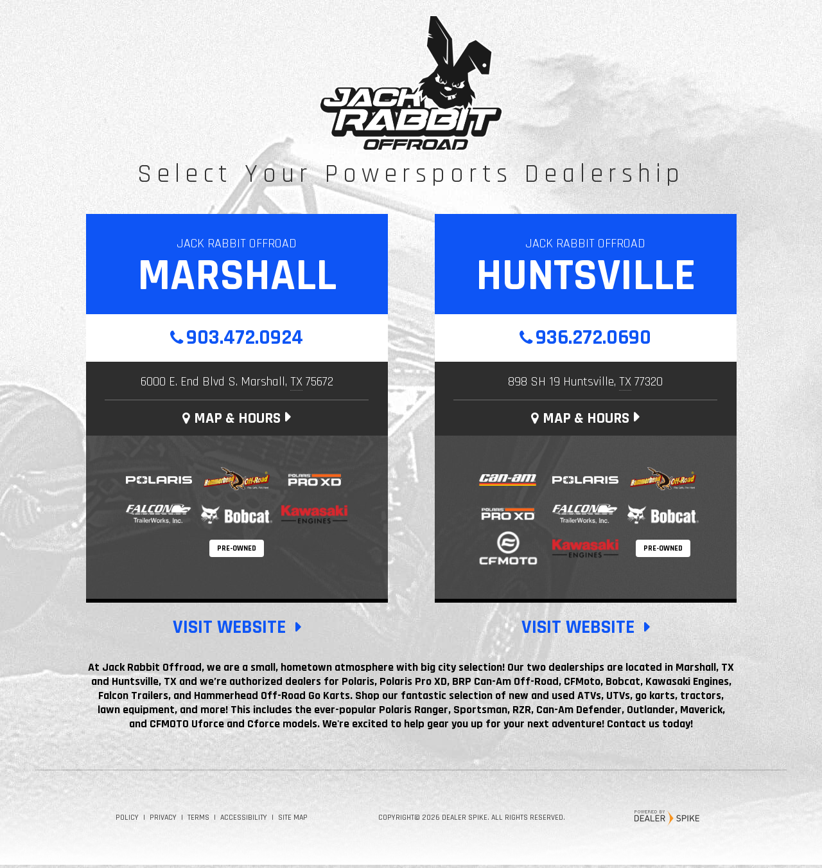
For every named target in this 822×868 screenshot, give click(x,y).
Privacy (163, 821)
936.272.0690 (593, 339)
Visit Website (229, 630)
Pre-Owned (236, 551)
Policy (127, 821)
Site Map (293, 821)
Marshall (237, 276)
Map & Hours (231, 421)
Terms (198, 821)
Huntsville (585, 276)
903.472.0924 (245, 339)
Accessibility (243, 821)
